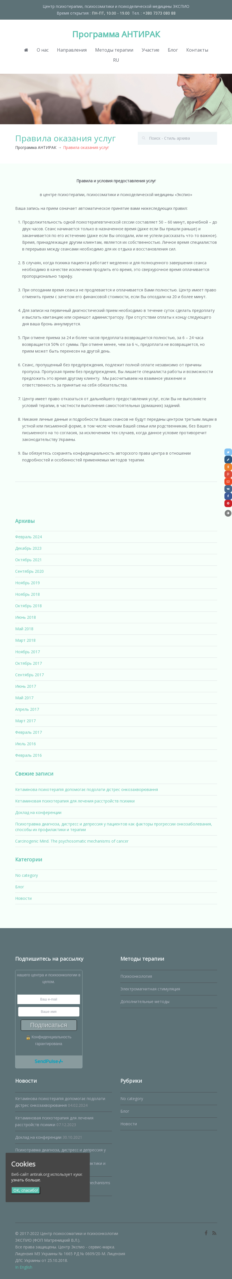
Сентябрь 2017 (29, 674)
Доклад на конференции (38, 812)
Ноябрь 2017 (27, 651)
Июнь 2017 (25, 686)
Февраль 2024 (28, 536)
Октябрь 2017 (28, 663)
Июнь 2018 (25, 617)
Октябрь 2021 (28, 559)
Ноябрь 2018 (27, 594)
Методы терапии (114, 50)
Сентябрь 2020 (29, 571)
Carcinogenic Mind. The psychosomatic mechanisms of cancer (71, 841)
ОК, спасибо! (25, 1190)
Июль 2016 (25, 743)
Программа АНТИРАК (116, 34)
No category (26, 875)
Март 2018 (25, 640)
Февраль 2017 (28, 732)
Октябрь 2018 (28, 605)
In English (23, 1267)
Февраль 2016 (28, 755)
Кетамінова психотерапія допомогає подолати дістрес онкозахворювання (86, 789)
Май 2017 (24, 697)
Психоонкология (136, 976)
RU (116, 60)
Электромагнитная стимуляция (150, 989)
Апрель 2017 (27, 709)
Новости (23, 898)
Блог (173, 50)
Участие (150, 50)
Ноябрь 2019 (27, 582)
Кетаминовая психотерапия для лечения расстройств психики (75, 801)
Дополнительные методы (144, 1001)
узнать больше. (26, 1180)
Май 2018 (24, 628)
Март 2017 (25, 720)
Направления (72, 50)
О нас (43, 50)
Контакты (197, 50)
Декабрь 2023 (28, 548)
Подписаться (48, 1025)
